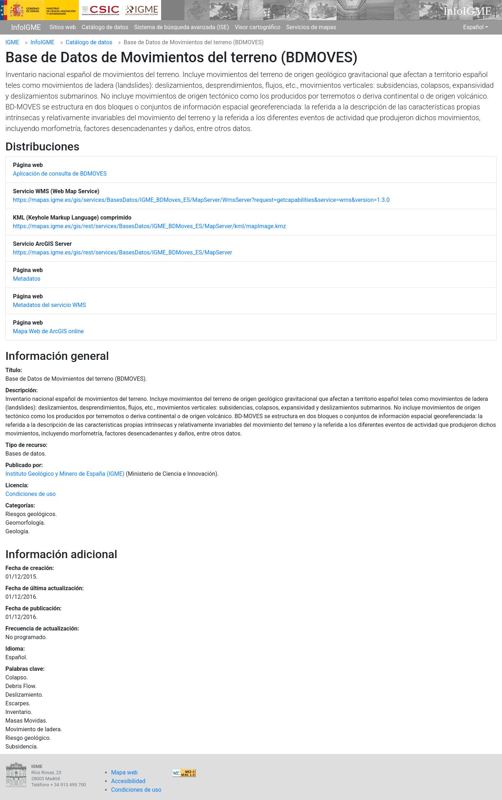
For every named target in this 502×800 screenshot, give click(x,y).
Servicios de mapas (311, 27)
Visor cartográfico (257, 27)
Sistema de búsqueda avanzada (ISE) (181, 27)
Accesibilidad (128, 781)
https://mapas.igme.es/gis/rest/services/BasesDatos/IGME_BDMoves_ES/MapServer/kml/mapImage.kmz (149, 226)
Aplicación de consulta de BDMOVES (60, 173)
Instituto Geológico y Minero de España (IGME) (64, 473)
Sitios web (63, 27)
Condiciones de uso (30, 494)
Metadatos (27, 278)
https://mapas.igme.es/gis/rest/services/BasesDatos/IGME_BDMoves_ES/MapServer (122, 252)
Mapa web (124, 772)
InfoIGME (26, 27)
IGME (12, 42)
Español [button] (473, 27)
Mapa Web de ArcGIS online (48, 331)
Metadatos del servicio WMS (49, 305)
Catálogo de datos (105, 27)
